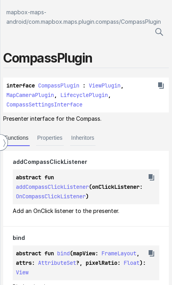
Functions (16, 138)
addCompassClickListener (52, 186)
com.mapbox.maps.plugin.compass (74, 21)
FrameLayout (118, 253)
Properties (50, 138)
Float (132, 262)
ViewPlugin (104, 85)
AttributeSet (57, 262)
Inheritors (82, 138)
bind (63, 253)
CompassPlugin (141, 21)
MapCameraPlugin (30, 95)
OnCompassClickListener (51, 196)
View (22, 272)
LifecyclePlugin (84, 95)
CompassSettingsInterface (44, 104)
